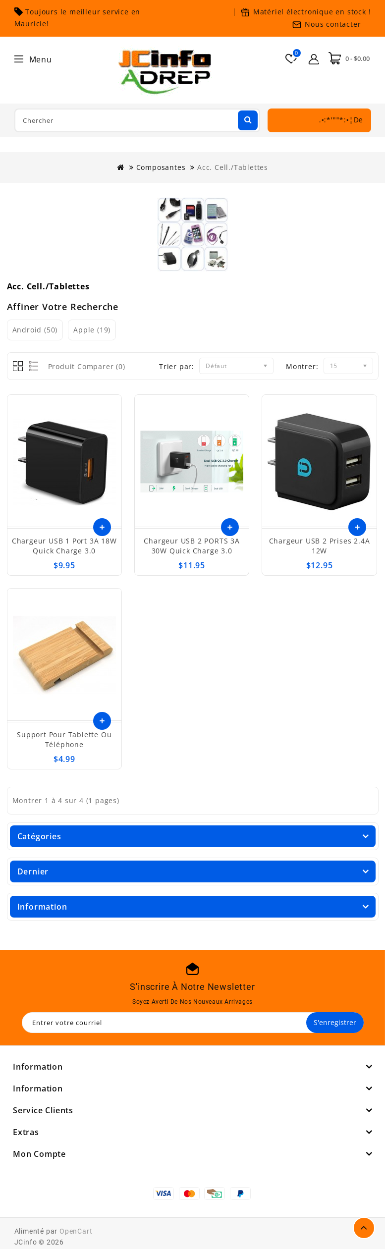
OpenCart (75, 1231)
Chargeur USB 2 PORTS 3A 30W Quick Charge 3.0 (191, 545)
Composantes (161, 167)
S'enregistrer (335, 1022)
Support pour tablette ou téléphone (64, 739)
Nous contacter (333, 24)
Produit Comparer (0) (86, 366)
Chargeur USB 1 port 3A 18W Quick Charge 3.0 (64, 545)
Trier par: (176, 366)
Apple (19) (91, 329)
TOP (364, 1228)
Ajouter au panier (102, 721)
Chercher (246, 119)
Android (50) (35, 329)
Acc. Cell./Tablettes (232, 167)
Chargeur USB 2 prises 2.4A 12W (319, 545)
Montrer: (302, 366)
